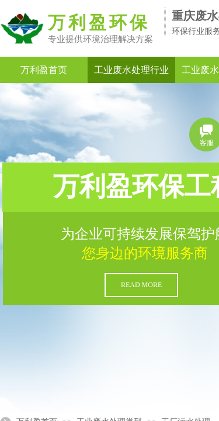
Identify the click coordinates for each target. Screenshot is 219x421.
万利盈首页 (43, 70)
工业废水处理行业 (131, 70)
